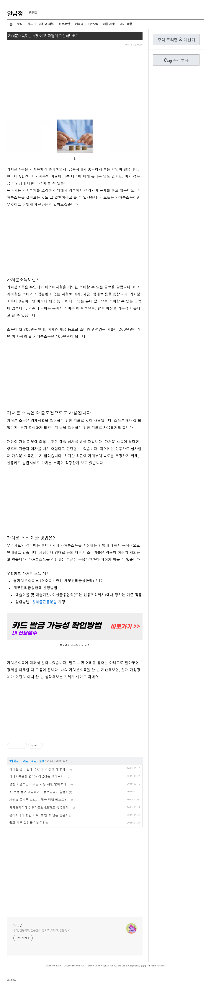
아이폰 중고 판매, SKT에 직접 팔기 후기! (38, 769)
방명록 (31, 12)
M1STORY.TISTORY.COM (88, 966)
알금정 (15, 13)
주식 (19, 24)
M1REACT (58, 966)
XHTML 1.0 (111, 966)
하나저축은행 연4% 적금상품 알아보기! (37, 776)
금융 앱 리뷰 (46, 24)
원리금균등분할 (44, 602)
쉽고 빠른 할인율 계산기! (27, 822)
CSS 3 (124, 966)
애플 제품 (109, 24)
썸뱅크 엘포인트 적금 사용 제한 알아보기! (38, 784)
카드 (30, 24)
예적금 (79, 24)
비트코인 (64, 24)
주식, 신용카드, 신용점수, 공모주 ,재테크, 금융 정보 (41, 930)
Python (93, 24)
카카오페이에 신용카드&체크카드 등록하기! (39, 807)
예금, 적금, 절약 (34, 761)
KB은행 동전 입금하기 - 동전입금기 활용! (38, 791)
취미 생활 (126, 24)
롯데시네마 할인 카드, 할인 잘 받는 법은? (38, 815)
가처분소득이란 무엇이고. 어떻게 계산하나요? (43, 36)
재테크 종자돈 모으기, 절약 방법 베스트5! (38, 799)
